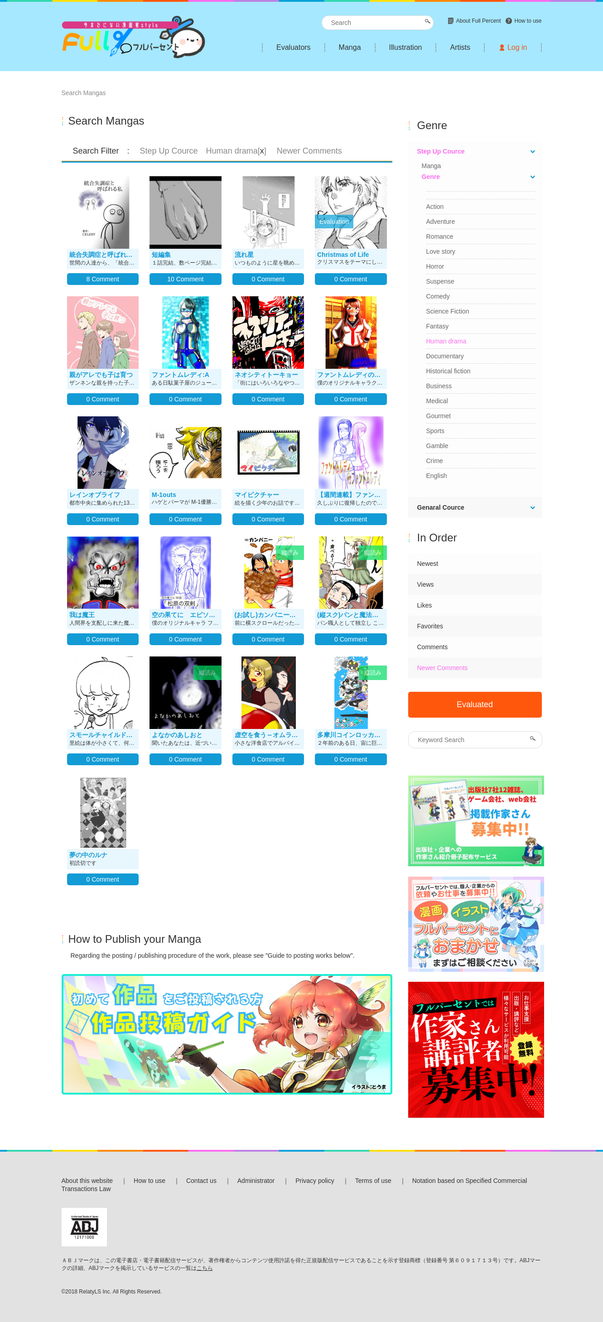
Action (435, 206)
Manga (350, 47)
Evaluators (293, 47)
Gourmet (438, 416)
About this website (87, 1180)
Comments (432, 647)
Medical (437, 401)
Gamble (437, 445)
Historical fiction (448, 371)
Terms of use (373, 1180)
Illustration (405, 47)
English (436, 475)
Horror (435, 266)
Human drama (446, 341)
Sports (435, 430)
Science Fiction (447, 311)
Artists (460, 47)
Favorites (430, 626)
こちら (205, 1268)
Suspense (440, 281)
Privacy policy (314, 1180)
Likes (424, 605)
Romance (439, 236)
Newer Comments (442, 667)
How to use (149, 1180)
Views (425, 584)
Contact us (201, 1180)
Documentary (445, 356)
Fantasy (437, 326)
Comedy (438, 296)
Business (439, 386)
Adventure (440, 221)
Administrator (256, 1180)
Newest (428, 563)
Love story (441, 251)
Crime (434, 460)
